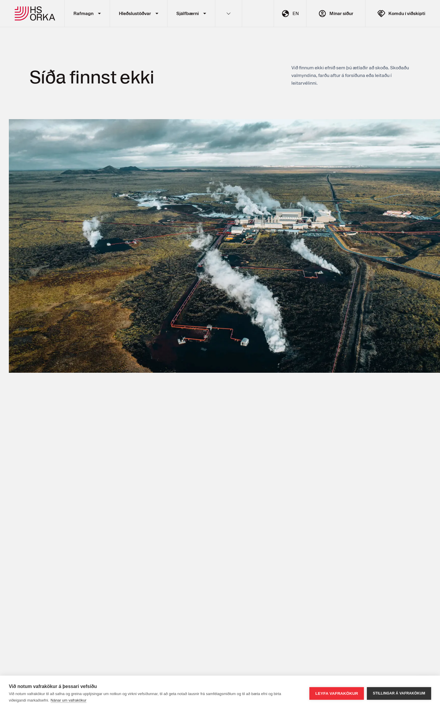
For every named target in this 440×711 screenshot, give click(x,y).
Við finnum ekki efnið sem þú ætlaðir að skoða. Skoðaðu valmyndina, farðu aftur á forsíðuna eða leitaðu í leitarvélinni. (350, 75)
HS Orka (35, 13)
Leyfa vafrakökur (336, 693)
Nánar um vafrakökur (68, 700)
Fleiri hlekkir (228, 13)
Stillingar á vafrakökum (399, 693)
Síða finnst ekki (91, 76)
